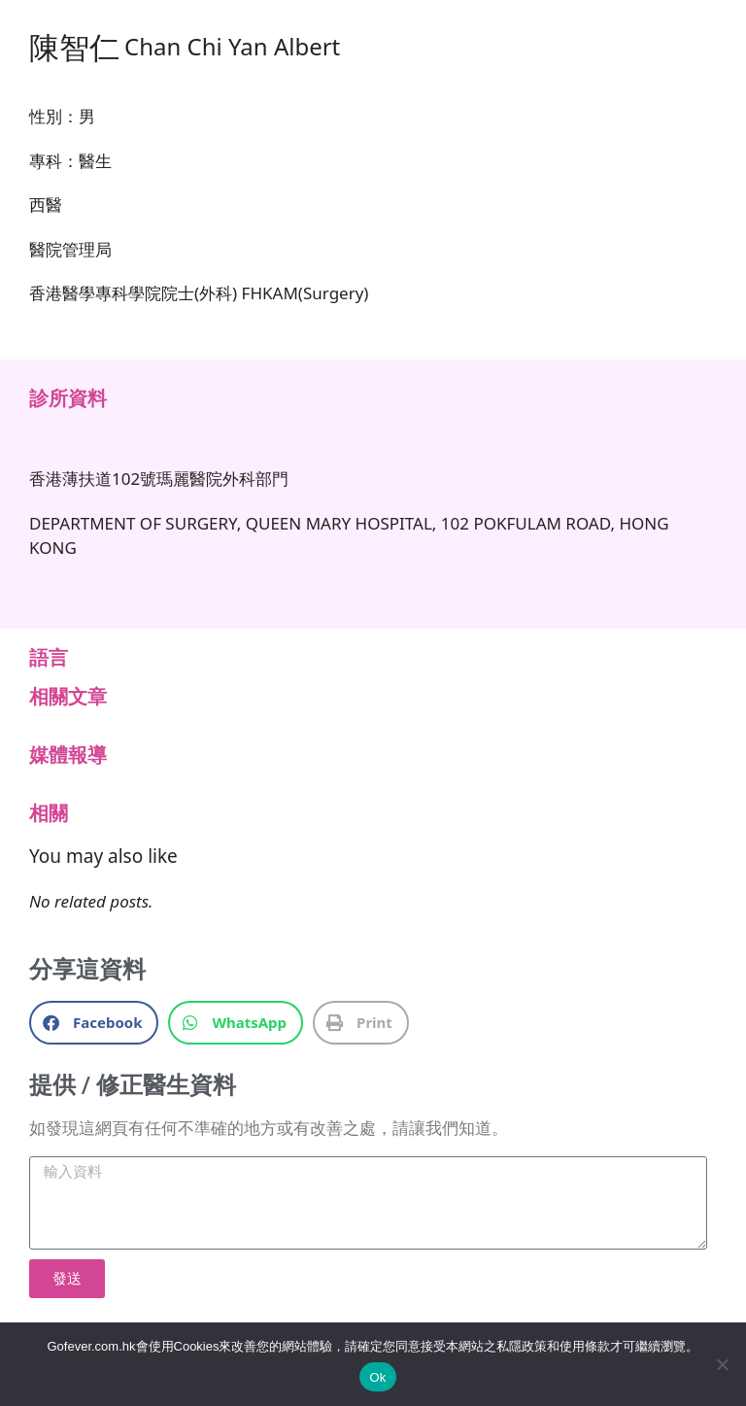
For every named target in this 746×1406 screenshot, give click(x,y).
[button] (93, 1023)
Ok (377, 1377)
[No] (721, 1364)
